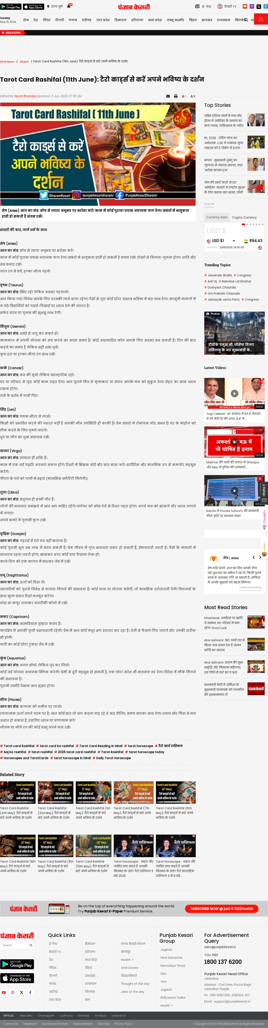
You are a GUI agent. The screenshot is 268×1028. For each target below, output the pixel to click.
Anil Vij (210, 281)
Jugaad (166, 990)
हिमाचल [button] (120, 20)
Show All (209, 204)
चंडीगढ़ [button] (86, 20)
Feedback (30, 1024)
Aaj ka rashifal (13, 752)
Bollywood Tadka (173, 998)
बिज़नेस (90, 992)
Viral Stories (129, 968)
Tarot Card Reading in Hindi (99, 746)
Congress (242, 275)
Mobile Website (83, 1024)
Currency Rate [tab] (217, 217)
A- (184, 96)
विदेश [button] (47, 20)
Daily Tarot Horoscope (112, 758)
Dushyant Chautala (220, 287)
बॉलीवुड (126, 952)
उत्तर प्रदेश (103, 20)
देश (51, 960)
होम (26, 20)
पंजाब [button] (73, 20)
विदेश (52, 968)
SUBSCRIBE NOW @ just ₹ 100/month (221, 908)
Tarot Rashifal (110, 752)
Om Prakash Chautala (222, 293)
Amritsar (100, 1015)
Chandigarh (46, 1015)
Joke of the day (132, 992)
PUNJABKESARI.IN (228, 1024)
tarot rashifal (40, 752)
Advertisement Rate (55, 1024)
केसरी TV (55, 952)
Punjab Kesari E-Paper (104, 911)
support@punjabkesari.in (232, 1001)
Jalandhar (119, 1015)
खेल (87, 1000)
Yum (164, 982)
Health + (127, 960)
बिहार (193, 20)
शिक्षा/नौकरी (129, 976)
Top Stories (217, 105)
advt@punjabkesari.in (220, 947)
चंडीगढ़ (53, 992)
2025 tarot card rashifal (75, 752)
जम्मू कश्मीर (175, 20)
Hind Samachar (172, 958)
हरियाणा (90, 952)
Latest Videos (215, 367)
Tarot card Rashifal (17, 746)
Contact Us (10, 1024)
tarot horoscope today (144, 752)
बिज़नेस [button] (240, 20)
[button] (208, 333)
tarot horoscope (138, 746)
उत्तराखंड (90, 976)
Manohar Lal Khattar (235, 281)
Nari (163, 974)
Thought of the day (135, 984)
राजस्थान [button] (223, 20)
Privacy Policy (123, 1024)
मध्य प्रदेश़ (155, 20)
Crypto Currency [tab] (244, 217)
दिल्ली (59, 20)
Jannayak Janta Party (222, 300)
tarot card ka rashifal (55, 746)
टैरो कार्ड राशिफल (169, 746)
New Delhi (26, 1015)
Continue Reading (250, 587)
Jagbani (166, 950)
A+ (193, 96)
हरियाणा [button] (137, 20)
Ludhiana (66, 1015)
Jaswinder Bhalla (218, 275)
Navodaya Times (173, 966)
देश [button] (36, 20)
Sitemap (103, 1024)
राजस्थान (90, 984)
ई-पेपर (53, 944)
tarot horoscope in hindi (70, 758)
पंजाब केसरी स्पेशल (133, 944)
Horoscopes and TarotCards (24, 758)
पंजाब (52, 984)
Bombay (83, 1015)
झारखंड (207, 20)
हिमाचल (90, 944)
